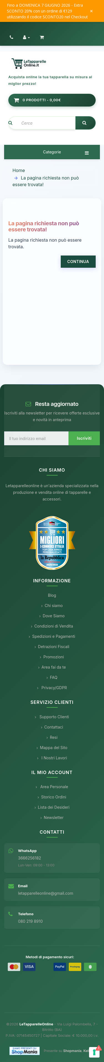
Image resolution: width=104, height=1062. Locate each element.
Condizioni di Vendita (52, 626)
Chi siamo (52, 605)
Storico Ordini (52, 797)
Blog (52, 595)
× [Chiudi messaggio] (91, 11)
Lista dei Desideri (52, 807)
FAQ (52, 677)
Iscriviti (84, 438)
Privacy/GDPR (52, 687)
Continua (78, 261)
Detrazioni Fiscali (52, 646)
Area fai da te (52, 667)
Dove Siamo (52, 615)
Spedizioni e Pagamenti (52, 636)
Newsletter (52, 817)
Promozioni (52, 656)
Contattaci (52, 727)
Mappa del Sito (52, 747)
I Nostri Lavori (52, 757)
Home (18, 170)
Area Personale (52, 786)
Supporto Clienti (52, 716)
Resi (52, 737)
